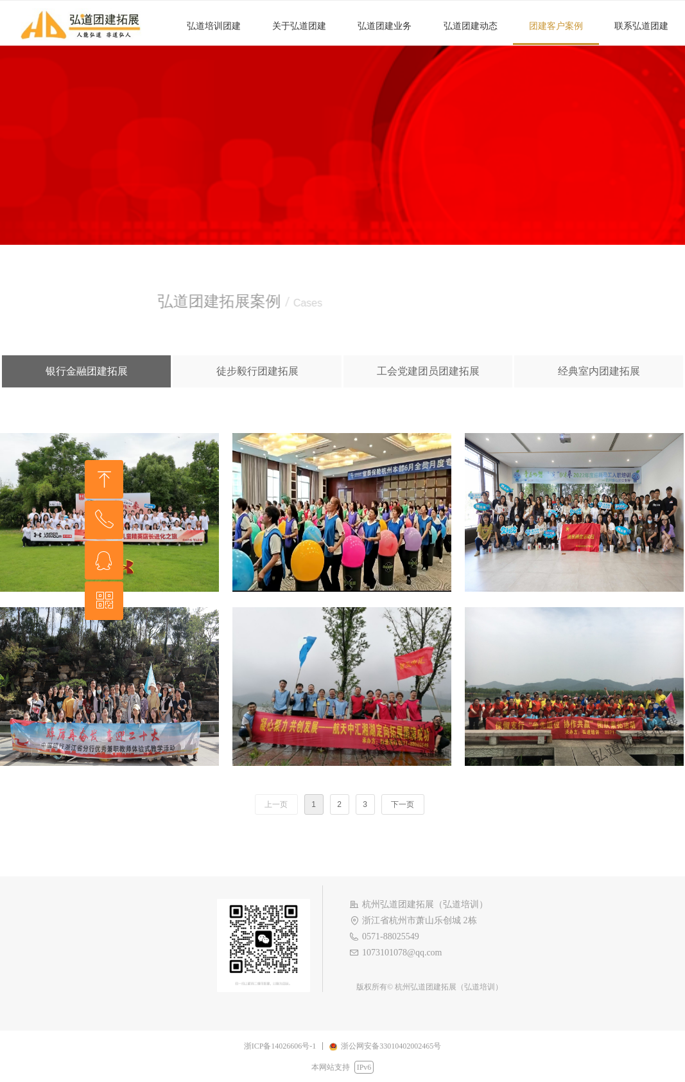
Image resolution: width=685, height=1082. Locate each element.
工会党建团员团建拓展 (428, 371)
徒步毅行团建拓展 (257, 371)
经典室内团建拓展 (599, 371)
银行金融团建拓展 (87, 371)
